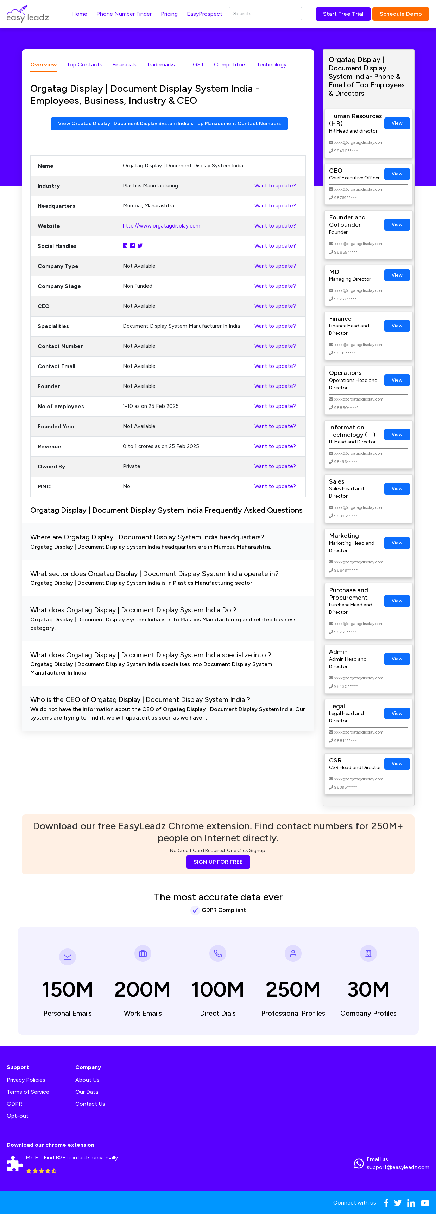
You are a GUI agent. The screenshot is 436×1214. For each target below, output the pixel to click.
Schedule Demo (401, 14)
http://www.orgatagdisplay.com (161, 226)
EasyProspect (204, 14)
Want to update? (275, 186)
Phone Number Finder (124, 14)
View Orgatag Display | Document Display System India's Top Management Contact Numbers (169, 124)
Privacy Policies (26, 1079)
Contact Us (90, 1103)
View (397, 123)
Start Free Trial (343, 14)
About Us (87, 1079)
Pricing (169, 14)
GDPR (14, 1103)
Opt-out (18, 1115)
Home (79, 14)
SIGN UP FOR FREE (218, 861)
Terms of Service (28, 1091)
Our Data (86, 1091)
